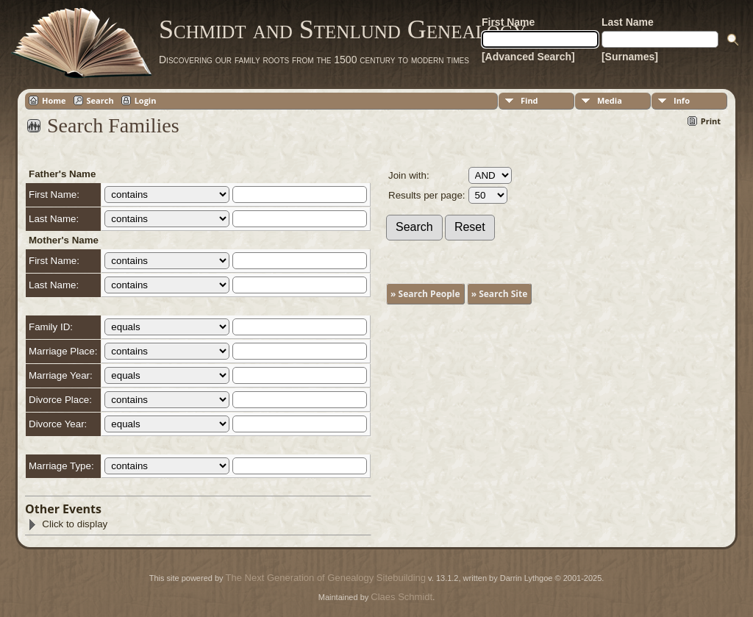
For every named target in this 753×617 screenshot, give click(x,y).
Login (146, 100)
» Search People (425, 294)
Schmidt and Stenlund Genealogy (343, 29)
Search (100, 100)
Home (54, 100)
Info (682, 100)
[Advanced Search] (528, 57)
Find (529, 100)
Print (711, 120)
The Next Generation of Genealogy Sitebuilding (326, 577)
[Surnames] (630, 57)
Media (609, 100)
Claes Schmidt (401, 596)
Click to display (67, 523)
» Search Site (499, 294)
